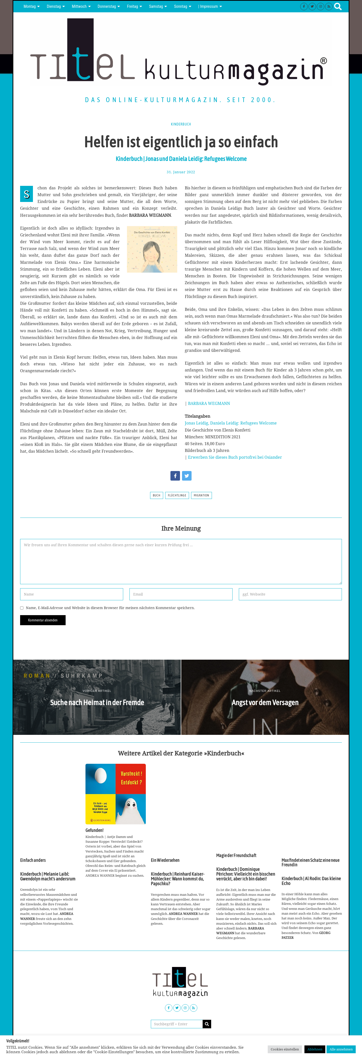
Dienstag (54, 6)
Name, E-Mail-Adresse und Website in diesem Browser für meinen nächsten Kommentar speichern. (110, 607)
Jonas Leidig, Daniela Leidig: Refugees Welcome (231, 423)
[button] (207, 1024)
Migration (201, 495)
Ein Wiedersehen (165, 860)
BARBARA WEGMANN (209, 403)
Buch (156, 495)
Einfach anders (33, 860)
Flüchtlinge (177, 495)
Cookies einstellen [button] (285, 1049)
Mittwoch (79, 6)
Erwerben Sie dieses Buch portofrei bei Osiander (235, 457)
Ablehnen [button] (314, 1049)
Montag (30, 6)
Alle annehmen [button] (341, 1049)
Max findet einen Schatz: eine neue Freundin (310, 862)
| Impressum (208, 6)
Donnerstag (107, 6)
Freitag (132, 6)
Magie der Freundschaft (236, 855)
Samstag (156, 6)
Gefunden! (94, 830)
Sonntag (180, 6)
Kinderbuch (181, 124)
